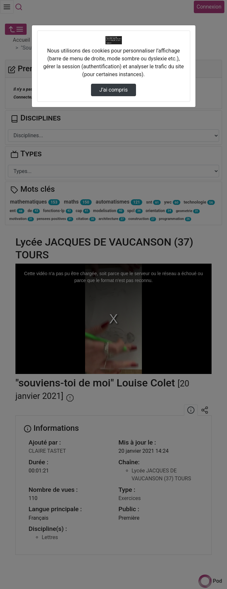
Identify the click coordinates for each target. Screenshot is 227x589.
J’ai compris (113, 90)
